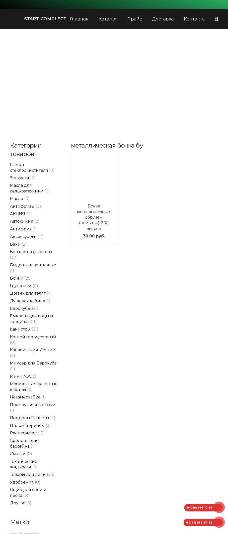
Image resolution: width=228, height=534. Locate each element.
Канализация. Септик (32, 350)
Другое (17, 503)
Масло (16, 198)
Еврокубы (20, 308)
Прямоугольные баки (33, 404)
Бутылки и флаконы (31, 251)
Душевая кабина (27, 301)
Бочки (16, 278)
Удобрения (22, 482)
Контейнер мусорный (33, 337)
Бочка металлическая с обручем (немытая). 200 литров (94, 217)
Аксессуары (22, 236)
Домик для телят (28, 293)
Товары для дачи (28, 474)
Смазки (18, 453)
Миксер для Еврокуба (33, 363)
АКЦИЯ (17, 213)
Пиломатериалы (27, 425)
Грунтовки (21, 285)
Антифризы (22, 206)
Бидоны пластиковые (33, 265)
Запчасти (19, 178)
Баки (15, 244)
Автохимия (21, 221)
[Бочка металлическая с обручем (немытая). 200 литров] (94, 176)
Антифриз (20, 229)
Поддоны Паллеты (29, 417)
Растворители (25, 433)
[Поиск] (217, 19)
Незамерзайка (25, 397)
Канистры (20, 329)
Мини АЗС (21, 376)
